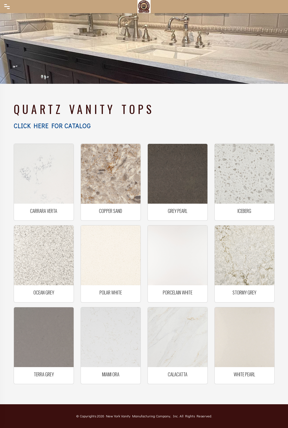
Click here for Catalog (52, 126)
